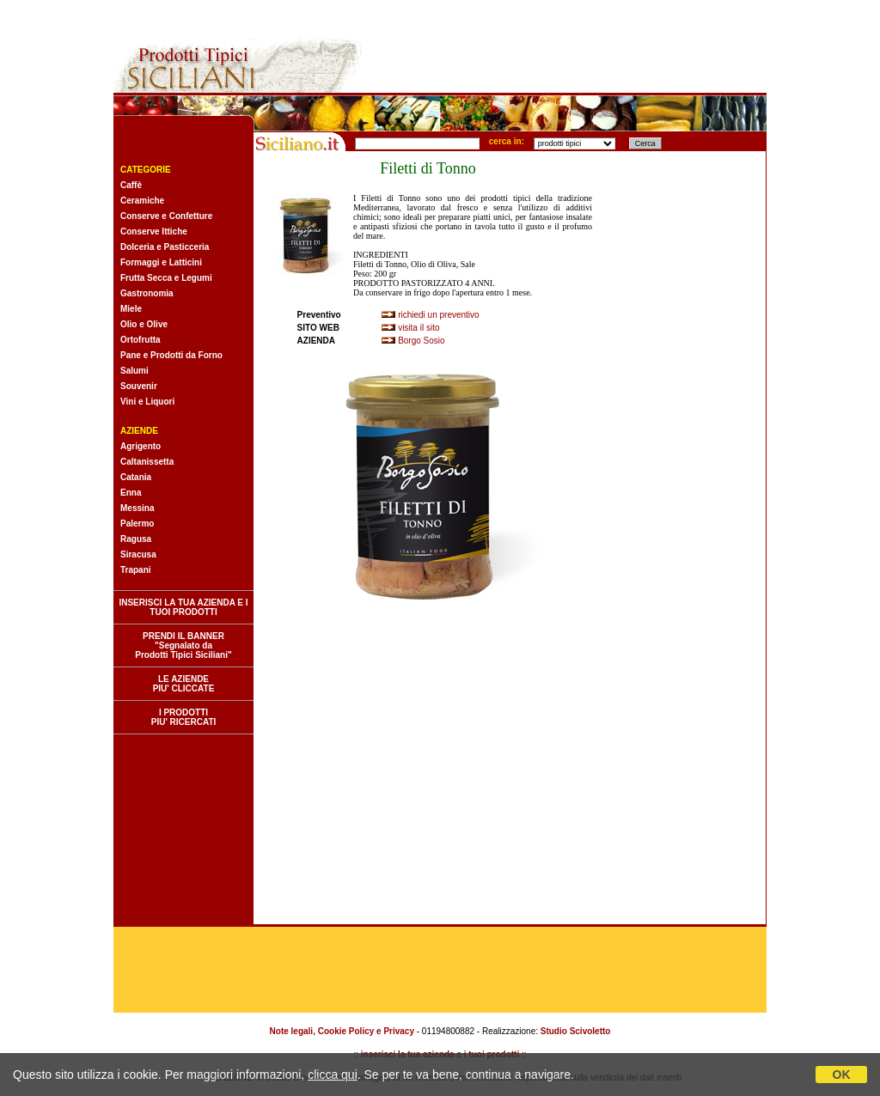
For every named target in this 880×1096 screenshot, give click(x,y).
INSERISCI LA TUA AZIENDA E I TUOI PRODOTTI (183, 607)
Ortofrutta (140, 339)
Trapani (135, 570)
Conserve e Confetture (166, 216)
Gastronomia (147, 293)
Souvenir (138, 386)
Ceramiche (142, 200)
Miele (131, 309)
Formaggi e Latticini (161, 262)
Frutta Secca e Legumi (166, 278)
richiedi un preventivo (439, 315)
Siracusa (138, 554)
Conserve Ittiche (153, 231)
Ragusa (135, 539)
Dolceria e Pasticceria (164, 247)
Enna (130, 492)
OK (842, 1074)
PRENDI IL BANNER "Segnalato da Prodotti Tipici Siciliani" (183, 645)
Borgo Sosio (421, 340)
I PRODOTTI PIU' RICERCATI (184, 717)
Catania (135, 477)
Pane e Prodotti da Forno (171, 355)
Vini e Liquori (147, 401)
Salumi (134, 370)
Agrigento (140, 446)
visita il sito (418, 327)
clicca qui (333, 1074)
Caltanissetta (147, 461)
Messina (137, 508)
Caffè (131, 185)
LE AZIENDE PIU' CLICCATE (184, 683)
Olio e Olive (144, 324)
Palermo (137, 523)
